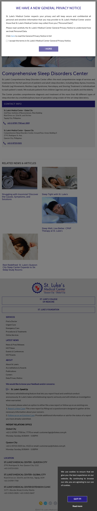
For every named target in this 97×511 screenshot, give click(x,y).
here (13, 36)
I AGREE (48, 49)
